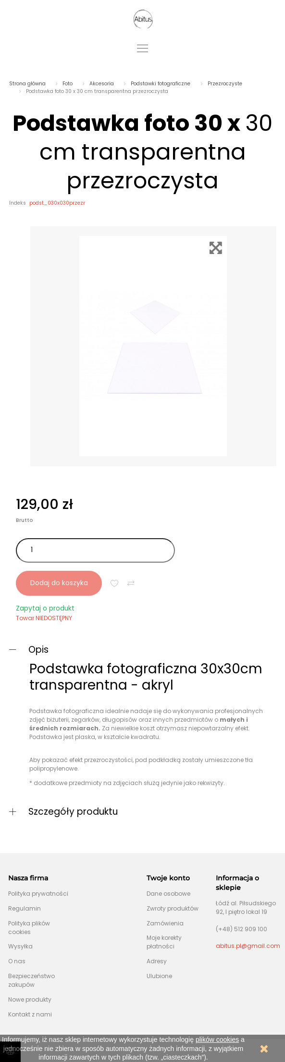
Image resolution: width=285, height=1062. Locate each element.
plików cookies (217, 1039)
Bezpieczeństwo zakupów (31, 980)
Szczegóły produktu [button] (73, 811)
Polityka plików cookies (29, 927)
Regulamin (24, 908)
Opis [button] (38, 649)
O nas (16, 961)
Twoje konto (168, 878)
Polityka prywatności (38, 893)
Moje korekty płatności (164, 942)
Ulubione (159, 976)
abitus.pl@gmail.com (248, 946)
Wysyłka (20, 946)
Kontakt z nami (30, 1014)
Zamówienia (165, 923)
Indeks (17, 203)
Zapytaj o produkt (45, 608)
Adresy (157, 961)
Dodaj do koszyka (59, 583)
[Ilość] (95, 550)
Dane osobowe (168, 893)
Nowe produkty (29, 999)
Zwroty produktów (172, 908)
